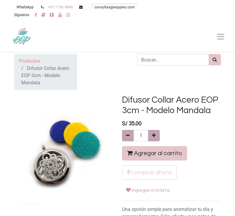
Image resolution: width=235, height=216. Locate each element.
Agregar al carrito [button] (154, 153)
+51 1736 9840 (60, 7)
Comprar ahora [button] (149, 172)
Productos (29, 61)
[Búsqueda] (215, 59)
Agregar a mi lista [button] (148, 190)
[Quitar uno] (128, 135)
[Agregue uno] (154, 135)
